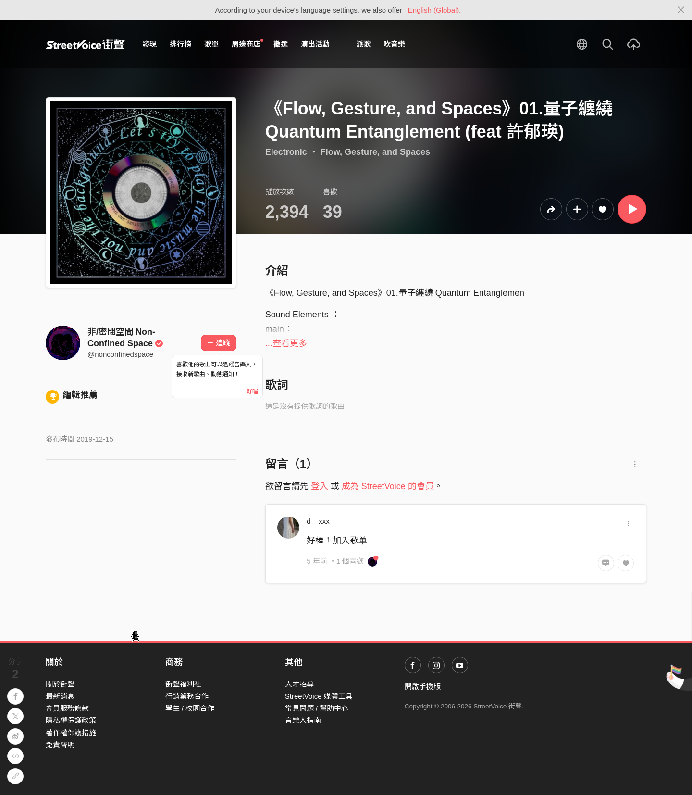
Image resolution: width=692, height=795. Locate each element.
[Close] (681, 10)
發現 (149, 44)
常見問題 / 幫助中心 (317, 708)
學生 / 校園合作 (190, 708)
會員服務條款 (67, 708)
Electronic (286, 152)
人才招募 (299, 684)
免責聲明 (60, 745)
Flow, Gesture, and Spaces (375, 152)
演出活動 (315, 44)
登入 (319, 486)
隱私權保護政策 (71, 720)
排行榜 (180, 44)
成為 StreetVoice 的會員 (388, 486)
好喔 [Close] (252, 391)
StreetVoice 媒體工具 (319, 696)
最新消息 (60, 696)
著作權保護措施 (71, 733)
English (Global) (433, 10)
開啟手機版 (423, 686)
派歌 (363, 44)
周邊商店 (247, 44)
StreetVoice (85, 44)
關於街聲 (60, 684)
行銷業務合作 (187, 696)
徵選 (280, 44)
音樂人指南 (303, 720)
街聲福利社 (183, 684)
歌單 (211, 44)
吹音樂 (394, 44)
